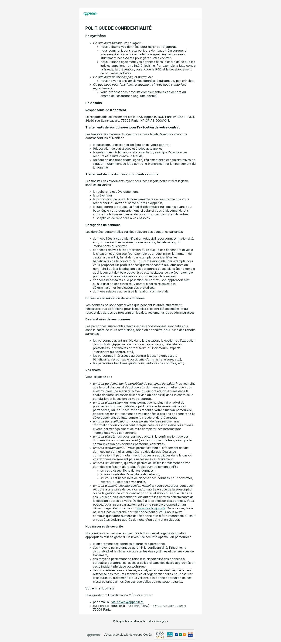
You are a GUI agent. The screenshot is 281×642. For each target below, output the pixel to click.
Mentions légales (158, 621)
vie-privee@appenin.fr (127, 602)
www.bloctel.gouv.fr (151, 508)
